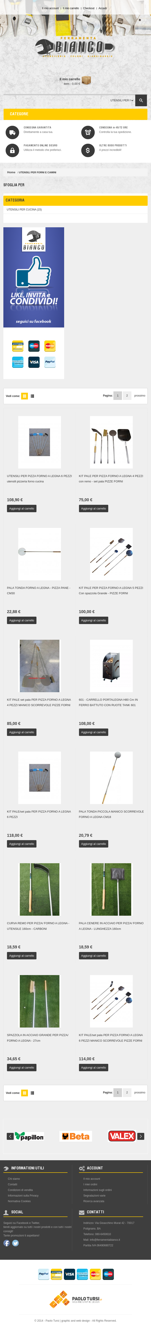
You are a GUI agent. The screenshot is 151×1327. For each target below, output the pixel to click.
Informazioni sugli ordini (97, 1190)
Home (11, 172)
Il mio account (50, 8)
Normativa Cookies (19, 1201)
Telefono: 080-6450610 (97, 1234)
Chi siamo (14, 1178)
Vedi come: (13, 396)
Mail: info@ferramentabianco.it (101, 1239)
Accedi (103, 8)
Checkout (89, 8)
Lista (32, 396)
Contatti (12, 1184)
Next (140, 1136)
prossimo (137, 395)
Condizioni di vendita (20, 1190)
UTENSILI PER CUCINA (21, 209)
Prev (10, 1136)
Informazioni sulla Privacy (23, 1195)
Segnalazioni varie (94, 1195)
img (12, 132)
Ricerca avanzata (93, 1201)
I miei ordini (90, 1184)
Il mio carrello (71, 8)
